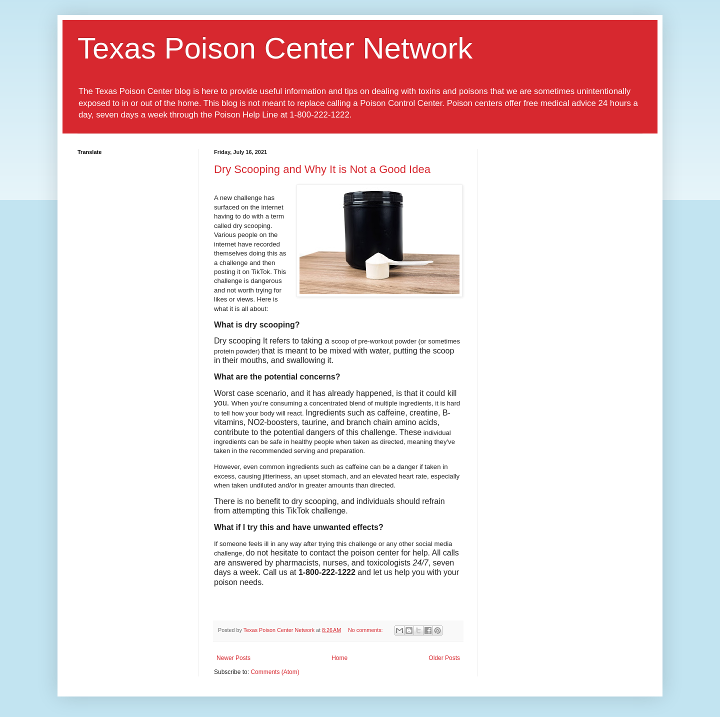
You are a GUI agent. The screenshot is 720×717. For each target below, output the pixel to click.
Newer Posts (233, 658)
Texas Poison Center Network (275, 48)
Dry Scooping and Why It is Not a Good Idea (322, 169)
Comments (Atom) (274, 672)
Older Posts (444, 658)
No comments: (366, 630)
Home (340, 658)
